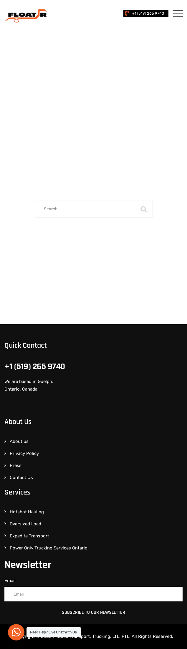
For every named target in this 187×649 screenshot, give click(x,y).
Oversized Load (25, 524)
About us (19, 441)
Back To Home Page (89, 239)
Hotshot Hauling (27, 512)
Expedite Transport (29, 536)
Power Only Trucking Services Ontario (48, 548)
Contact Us (21, 477)
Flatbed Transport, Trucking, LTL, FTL (91, 636)
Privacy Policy (24, 453)
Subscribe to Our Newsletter (93, 612)
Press (15, 465)
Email (10, 580)
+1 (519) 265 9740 (148, 13)
